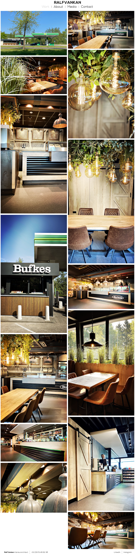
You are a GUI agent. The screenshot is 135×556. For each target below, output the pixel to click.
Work (45, 7)
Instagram (128, 552)
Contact (87, 7)
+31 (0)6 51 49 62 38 (39, 552)
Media (72, 7)
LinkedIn (117, 552)
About (58, 7)
